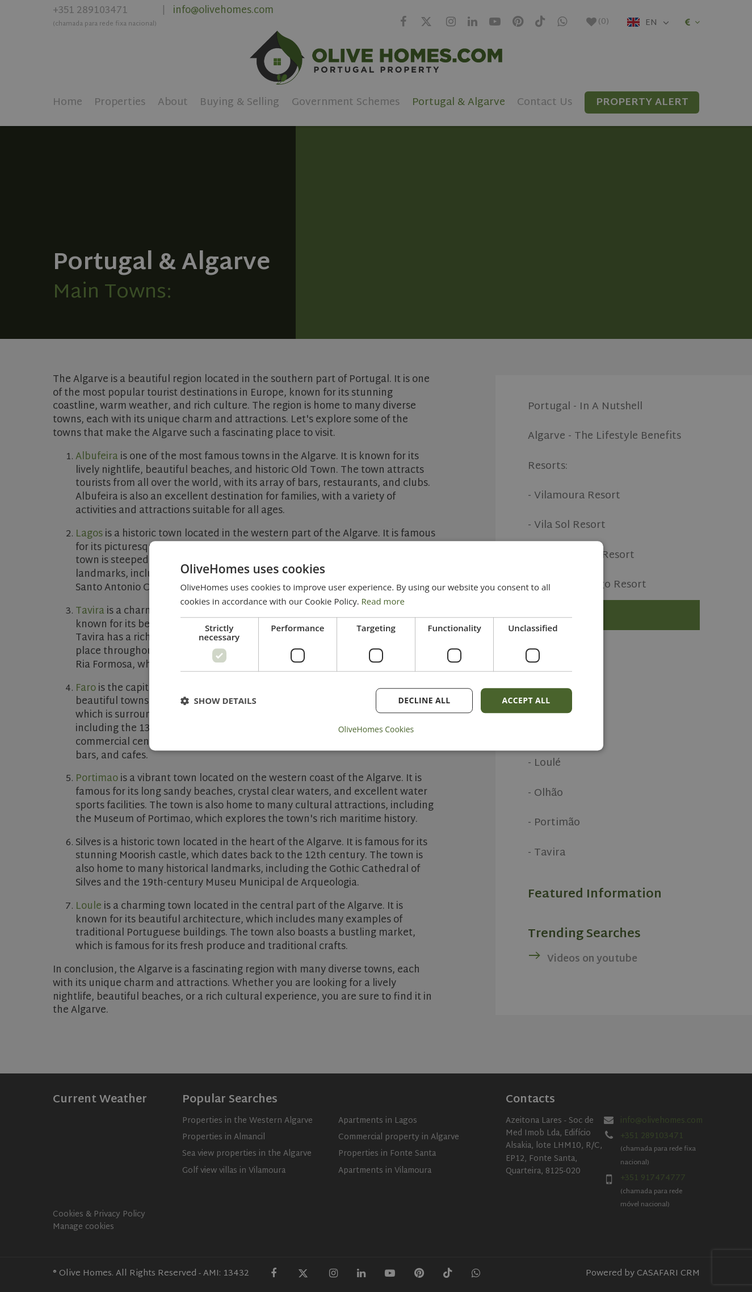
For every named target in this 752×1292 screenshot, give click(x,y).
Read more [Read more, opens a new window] (383, 601)
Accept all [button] (526, 700)
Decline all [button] (424, 700)
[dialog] (376, 646)
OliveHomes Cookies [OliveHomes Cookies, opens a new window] (376, 730)
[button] (218, 700)
